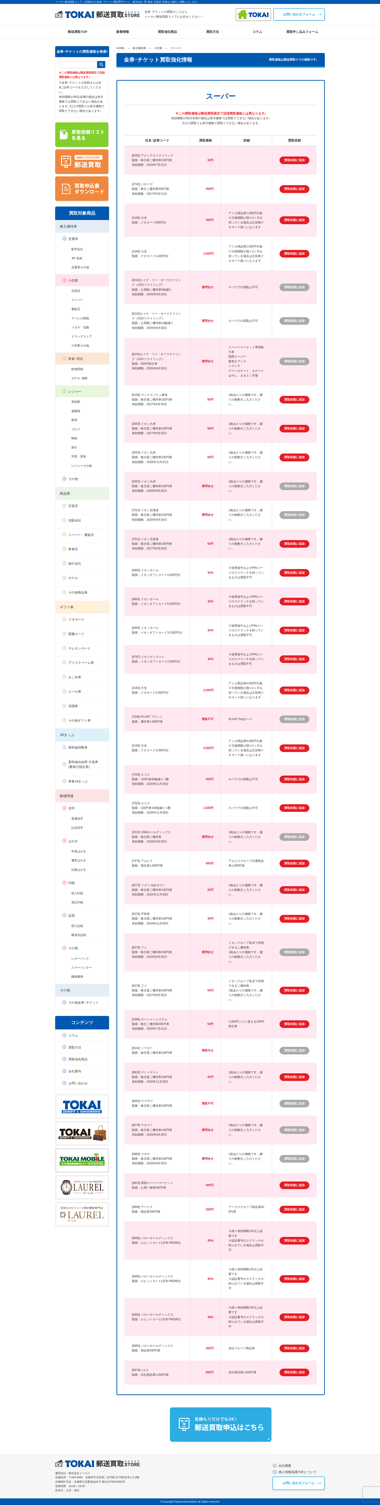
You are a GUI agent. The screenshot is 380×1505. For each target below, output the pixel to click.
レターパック (80, 958)
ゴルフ (75, 429)
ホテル (73, 578)
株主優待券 (68, 226)
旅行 (74, 447)
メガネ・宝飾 (80, 327)
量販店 (75, 309)
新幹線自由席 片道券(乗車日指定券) (83, 764)
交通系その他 (80, 267)
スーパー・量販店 (81, 535)
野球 (74, 420)
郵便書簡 (77, 976)
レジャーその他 (81, 465)
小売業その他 (80, 345)
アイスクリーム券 (81, 662)
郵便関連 (67, 796)
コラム (257, 32)
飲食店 (73, 549)
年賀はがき (78, 851)
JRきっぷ (67, 735)
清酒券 (73, 706)
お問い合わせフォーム (299, 14)
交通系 (73, 239)
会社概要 (285, 1465)
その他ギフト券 (79, 720)
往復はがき (78, 869)
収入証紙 (77, 926)
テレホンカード (79, 648)
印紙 (71, 883)
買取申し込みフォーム (302, 32)
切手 (71, 808)
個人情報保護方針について (298, 1472)
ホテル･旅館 (79, 378)
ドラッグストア (81, 336)
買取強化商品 (167, 32)
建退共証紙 (78, 935)
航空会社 (77, 249)
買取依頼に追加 (294, 160)
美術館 (75, 401)
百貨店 (75, 291)
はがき (73, 841)
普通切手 (77, 818)
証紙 (71, 915)
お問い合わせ (78, 1083)
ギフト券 (67, 607)
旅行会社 (74, 563)
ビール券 (74, 691)
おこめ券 (74, 677)
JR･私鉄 (76, 258)
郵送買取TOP (77, 32)
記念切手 (77, 828)
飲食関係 (77, 369)
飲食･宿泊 (75, 359)
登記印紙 (77, 902)
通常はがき (78, 860)
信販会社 (74, 520)
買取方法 (212, 32)
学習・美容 (78, 456)
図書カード (76, 634)
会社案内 (74, 1071)
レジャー (74, 391)
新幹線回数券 (78, 747)
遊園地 (75, 411)
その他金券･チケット (83, 1002)
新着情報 (122, 32)
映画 (74, 438)
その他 (73, 479)
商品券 (65, 493)
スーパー (77, 300)
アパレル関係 (80, 318)
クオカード (76, 619)
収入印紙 (77, 893)
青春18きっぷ (78, 781)
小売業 (73, 280)
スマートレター (81, 967)
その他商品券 (78, 592)
